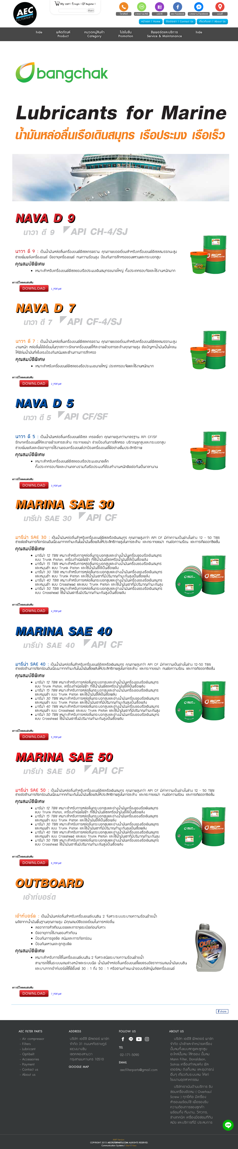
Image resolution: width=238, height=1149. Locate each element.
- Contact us (29, 1069)
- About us (27, 1074)
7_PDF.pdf (56, 994)
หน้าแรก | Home (150, 21)
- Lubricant (28, 1049)
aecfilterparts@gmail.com (139, 1070)
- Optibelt (27, 1054)
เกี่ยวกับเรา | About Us (212, 21)
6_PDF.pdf (56, 863)
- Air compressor (32, 1039)
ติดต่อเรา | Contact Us (179, 21)
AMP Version (118, 1139)
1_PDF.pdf (56, 289)
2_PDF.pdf (56, 384)
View (134, 1145)
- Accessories (29, 1059)
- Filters (25, 1044)
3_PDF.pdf (56, 486)
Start (128, 1145)
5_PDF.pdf (56, 737)
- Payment (27, 1064)
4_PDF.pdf (56, 611)
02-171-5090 (129, 1055)
